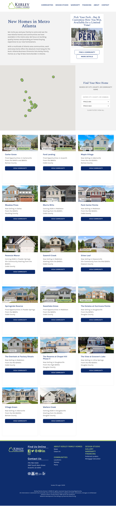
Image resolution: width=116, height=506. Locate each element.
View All (101, 110)
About (96, 5)
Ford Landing (49, 154)
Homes (56, 465)
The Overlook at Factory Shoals (17, 357)
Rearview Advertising (69, 496)
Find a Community (87, 52)
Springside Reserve (15, 306)
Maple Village (88, 154)
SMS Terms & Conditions (68, 495)
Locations (58, 463)
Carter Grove (11, 154)
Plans (56, 467)
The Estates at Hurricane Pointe (93, 307)
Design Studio (62, 5)
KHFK (63, 485)
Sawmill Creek (50, 255)
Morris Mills (49, 205)
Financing (86, 5)
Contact (105, 5)
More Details (87, 56)
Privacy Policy (54, 495)
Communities (47, 5)
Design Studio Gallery (93, 447)
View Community (20, 168)
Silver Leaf (86, 255)
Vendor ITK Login (56, 485)
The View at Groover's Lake (94, 356)
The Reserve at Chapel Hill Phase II (56, 357)
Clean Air (57, 454)
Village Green (11, 407)
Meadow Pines (12, 205)
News (56, 452)
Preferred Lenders (92, 457)
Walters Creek (50, 407)
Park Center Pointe (90, 205)
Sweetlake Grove (51, 306)
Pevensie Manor (13, 255)
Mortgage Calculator (93, 459)
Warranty (75, 5)
